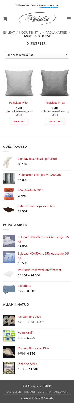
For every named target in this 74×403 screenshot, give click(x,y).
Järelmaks (60, 391)
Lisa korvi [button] (19, 121)
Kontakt (29, 391)
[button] (5, 18)
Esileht (9, 32)
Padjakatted (56, 32)
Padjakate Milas (19, 102)
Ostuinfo (44, 391)
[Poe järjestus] (37, 55)
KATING (47, 386)
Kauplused (13, 391)
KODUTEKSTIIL (30, 32)
